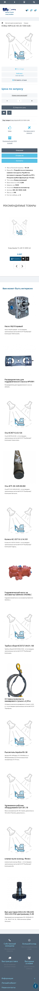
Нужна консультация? (19, 95)
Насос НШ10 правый (14, 326)
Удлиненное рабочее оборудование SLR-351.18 (16, 806)
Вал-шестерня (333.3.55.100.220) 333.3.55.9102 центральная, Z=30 (19, 913)
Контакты (19, 161)
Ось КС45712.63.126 (13, 433)
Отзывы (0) (19, 156)
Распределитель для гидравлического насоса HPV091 (19, 380)
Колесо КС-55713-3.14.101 (16, 539)
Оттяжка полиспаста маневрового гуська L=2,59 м (18, 700)
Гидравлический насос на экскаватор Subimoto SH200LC (18, 593)
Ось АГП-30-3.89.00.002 (15, 486)
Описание (19, 150)
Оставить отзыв (20, 80)
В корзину (15, 259)
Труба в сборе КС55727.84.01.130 (19, 646)
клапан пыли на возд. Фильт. (18, 859)
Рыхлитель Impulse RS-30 (16, 752)
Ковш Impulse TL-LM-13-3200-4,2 (19, 248)
